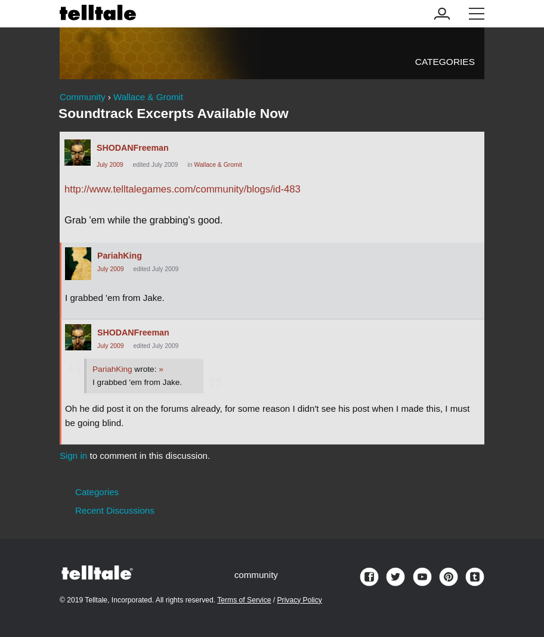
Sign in (73, 455)
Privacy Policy (299, 600)
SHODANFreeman (133, 148)
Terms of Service (244, 600)
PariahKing (119, 255)
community (256, 575)
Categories (445, 62)
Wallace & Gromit (218, 164)
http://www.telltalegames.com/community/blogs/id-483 (182, 189)
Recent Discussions (114, 510)
